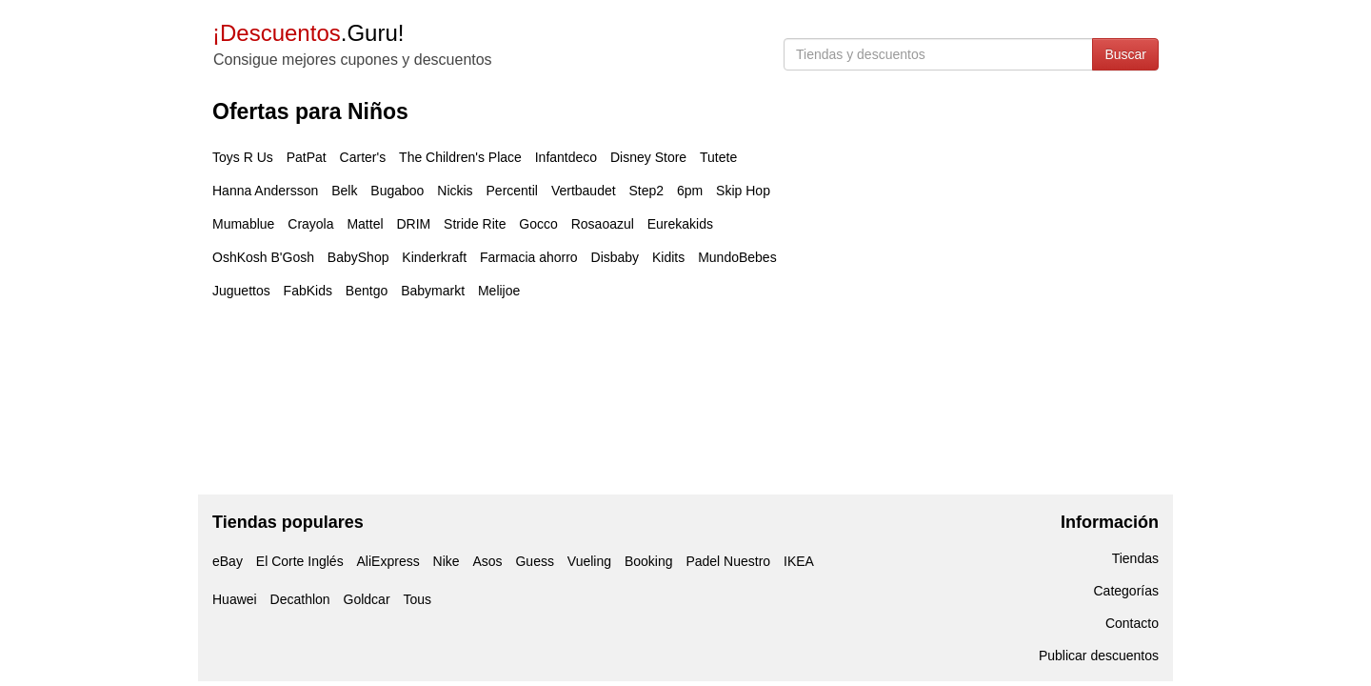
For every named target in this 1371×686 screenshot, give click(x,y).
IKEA (799, 561)
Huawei (234, 599)
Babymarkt (433, 290)
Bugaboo (397, 190)
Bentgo (366, 290)
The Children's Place (460, 157)
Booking (649, 561)
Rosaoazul (602, 224)
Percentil (512, 190)
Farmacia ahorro (529, 257)
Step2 (647, 190)
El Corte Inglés (300, 561)
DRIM (413, 224)
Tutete (718, 157)
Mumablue (243, 224)
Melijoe (499, 290)
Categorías (1126, 590)
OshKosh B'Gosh (263, 257)
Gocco (538, 224)
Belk (344, 190)
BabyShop (358, 257)
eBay (227, 561)
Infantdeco (566, 157)
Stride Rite (475, 224)
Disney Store (648, 157)
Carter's (363, 157)
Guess (534, 561)
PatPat (307, 157)
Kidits (668, 257)
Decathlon (300, 599)
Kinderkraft (434, 257)
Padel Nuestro (728, 561)
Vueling (589, 561)
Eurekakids (680, 224)
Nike (446, 561)
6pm (690, 190)
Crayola (310, 224)
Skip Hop (743, 190)
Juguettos (241, 290)
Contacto (1132, 623)
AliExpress (388, 561)
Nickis (454, 190)
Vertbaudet (583, 190)
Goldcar (367, 599)
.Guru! (308, 33)
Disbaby (615, 257)
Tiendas (1135, 558)
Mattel (365, 224)
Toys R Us (242, 157)
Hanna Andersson (265, 190)
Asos (487, 561)
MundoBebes (737, 257)
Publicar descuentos (1099, 655)
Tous (417, 599)
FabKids (308, 290)
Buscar (1125, 54)
